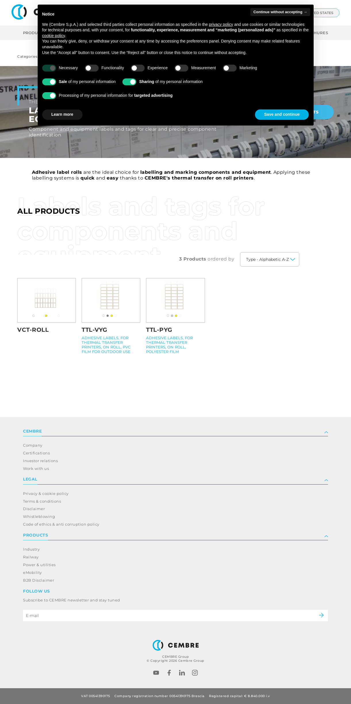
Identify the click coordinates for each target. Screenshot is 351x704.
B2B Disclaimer (38, 580)
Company (33, 445)
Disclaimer (34, 508)
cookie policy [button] (53, 35)
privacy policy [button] (221, 24)
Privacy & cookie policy (46, 493)
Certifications (36, 453)
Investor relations (40, 460)
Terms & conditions (42, 501)
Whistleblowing (39, 516)
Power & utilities (39, 564)
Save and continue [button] (282, 114)
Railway (31, 557)
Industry (31, 549)
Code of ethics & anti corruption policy (61, 524)
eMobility (32, 572)
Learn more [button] (62, 114)
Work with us (36, 468)
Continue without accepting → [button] (280, 12)
